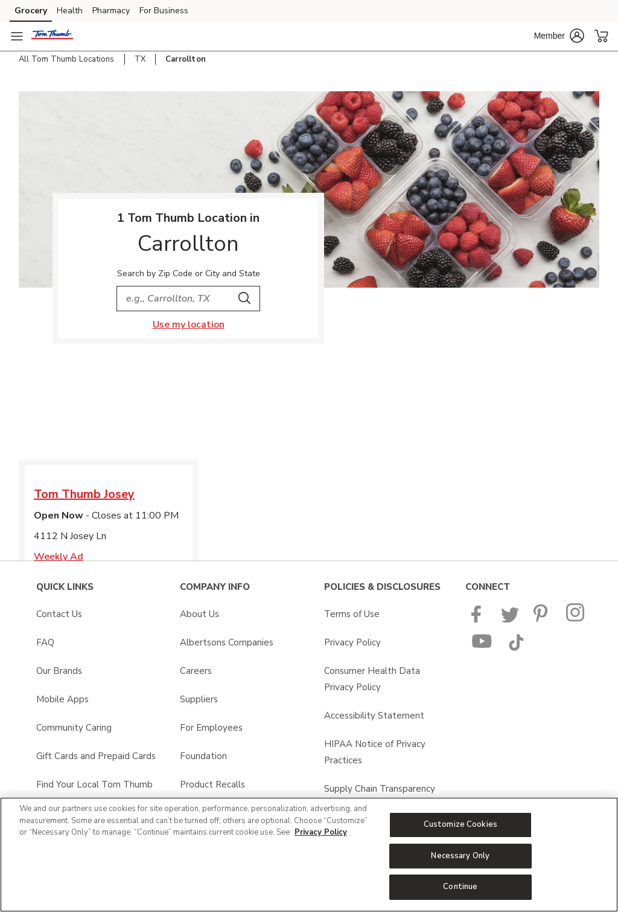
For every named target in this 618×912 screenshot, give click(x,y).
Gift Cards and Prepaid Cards (96, 756)
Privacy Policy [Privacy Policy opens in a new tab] (352, 642)
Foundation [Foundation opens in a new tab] (203, 756)
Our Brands (59, 671)
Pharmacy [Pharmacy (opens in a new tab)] (111, 10)
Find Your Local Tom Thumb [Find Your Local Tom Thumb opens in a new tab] (94, 784)
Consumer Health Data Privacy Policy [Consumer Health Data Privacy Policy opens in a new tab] (372, 679)
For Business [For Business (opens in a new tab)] (163, 10)
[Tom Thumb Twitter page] (510, 619)
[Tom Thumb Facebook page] (478, 619)
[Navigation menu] (17, 36)
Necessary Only (460, 855)
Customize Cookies (460, 824)
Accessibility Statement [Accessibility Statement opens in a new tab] (374, 716)
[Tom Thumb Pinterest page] (542, 619)
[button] (559, 35)
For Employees (211, 728)
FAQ (45, 642)
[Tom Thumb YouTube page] (482, 648)
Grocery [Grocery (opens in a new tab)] (30, 10)
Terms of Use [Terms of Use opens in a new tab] (352, 614)
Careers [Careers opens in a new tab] (196, 671)
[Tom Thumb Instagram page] (576, 619)
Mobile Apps (62, 699)
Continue (460, 886)
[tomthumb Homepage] (52, 36)
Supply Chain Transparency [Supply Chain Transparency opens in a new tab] (379, 789)
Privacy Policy (321, 832)
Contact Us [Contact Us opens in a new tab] (59, 614)
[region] (309, 854)
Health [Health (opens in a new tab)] (70, 10)
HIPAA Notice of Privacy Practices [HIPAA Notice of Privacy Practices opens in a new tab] (374, 752)
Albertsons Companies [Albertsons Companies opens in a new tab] (226, 642)
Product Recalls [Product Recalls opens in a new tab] (212, 784)
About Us (199, 614)
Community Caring (74, 728)
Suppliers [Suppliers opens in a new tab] (199, 699)
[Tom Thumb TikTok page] (516, 648)
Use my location (189, 324)
